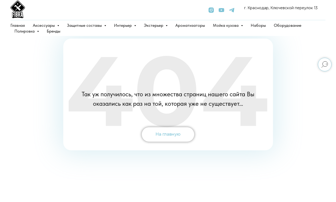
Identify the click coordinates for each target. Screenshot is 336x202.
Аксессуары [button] (44, 25)
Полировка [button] (25, 31)
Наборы (258, 25)
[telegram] (231, 10)
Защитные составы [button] (85, 25)
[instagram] (211, 10)
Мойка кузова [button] (226, 25)
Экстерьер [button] (154, 25)
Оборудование (287, 25)
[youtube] (221, 10)
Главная (17, 25)
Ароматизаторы (190, 25)
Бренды (53, 31)
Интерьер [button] (123, 25)
